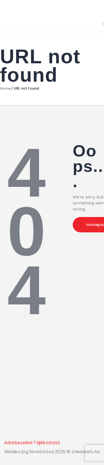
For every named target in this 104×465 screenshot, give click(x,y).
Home (5, 88)
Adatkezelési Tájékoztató (32, 443)
